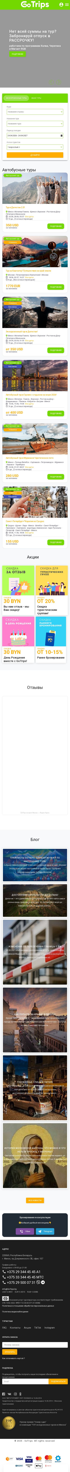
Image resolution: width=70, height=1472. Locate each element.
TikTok (37, 1327)
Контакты (15, 1327)
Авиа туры (36, 98)
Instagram (49, 1327)
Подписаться (58, 1381)
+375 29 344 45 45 (21, 1272)
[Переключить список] (61, 111)
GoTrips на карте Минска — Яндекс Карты (35, 813)
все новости (35, 1200)
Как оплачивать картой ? (13, 1358)
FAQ (4, 1327)
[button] (58, 82)
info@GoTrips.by (9, 1289)
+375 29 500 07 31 (21, 1282)
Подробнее (56, 226)
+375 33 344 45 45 (21, 1277)
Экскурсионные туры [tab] (16, 98)
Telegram (44, 1231)
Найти (35, 155)
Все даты (29, 216)
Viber (24, 1231)
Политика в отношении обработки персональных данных (28, 1306)
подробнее (17, 54)
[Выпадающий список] (35, 112)
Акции (27, 1327)
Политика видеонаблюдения (15, 1312)
